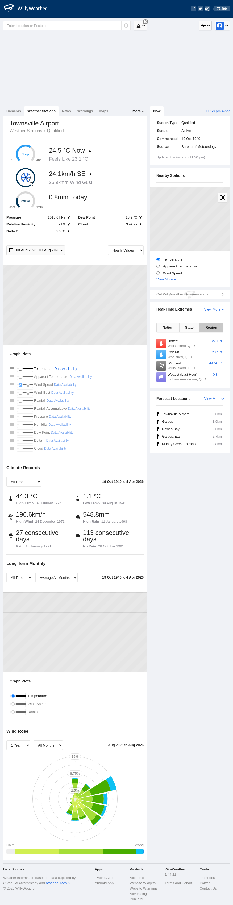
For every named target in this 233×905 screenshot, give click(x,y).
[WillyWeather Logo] (28, 8)
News (66, 111)
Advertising (138, 894)
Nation (168, 327)
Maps (103, 111)
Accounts (137, 878)
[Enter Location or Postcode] (67, 25)
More (136, 111)
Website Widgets (143, 883)
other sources (56, 883)
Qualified (55, 130)
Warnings (85, 111)
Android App (104, 883)
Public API (137, 899)
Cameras (13, 111)
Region (211, 327)
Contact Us (208, 888)
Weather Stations (41, 111)
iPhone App (104, 878)
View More (164, 279)
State (189, 327)
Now (156, 111)
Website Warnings (144, 888)
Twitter (205, 883)
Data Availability (66, 369)
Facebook (207, 878)
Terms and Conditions (180, 883)
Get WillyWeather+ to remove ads (182, 294)
